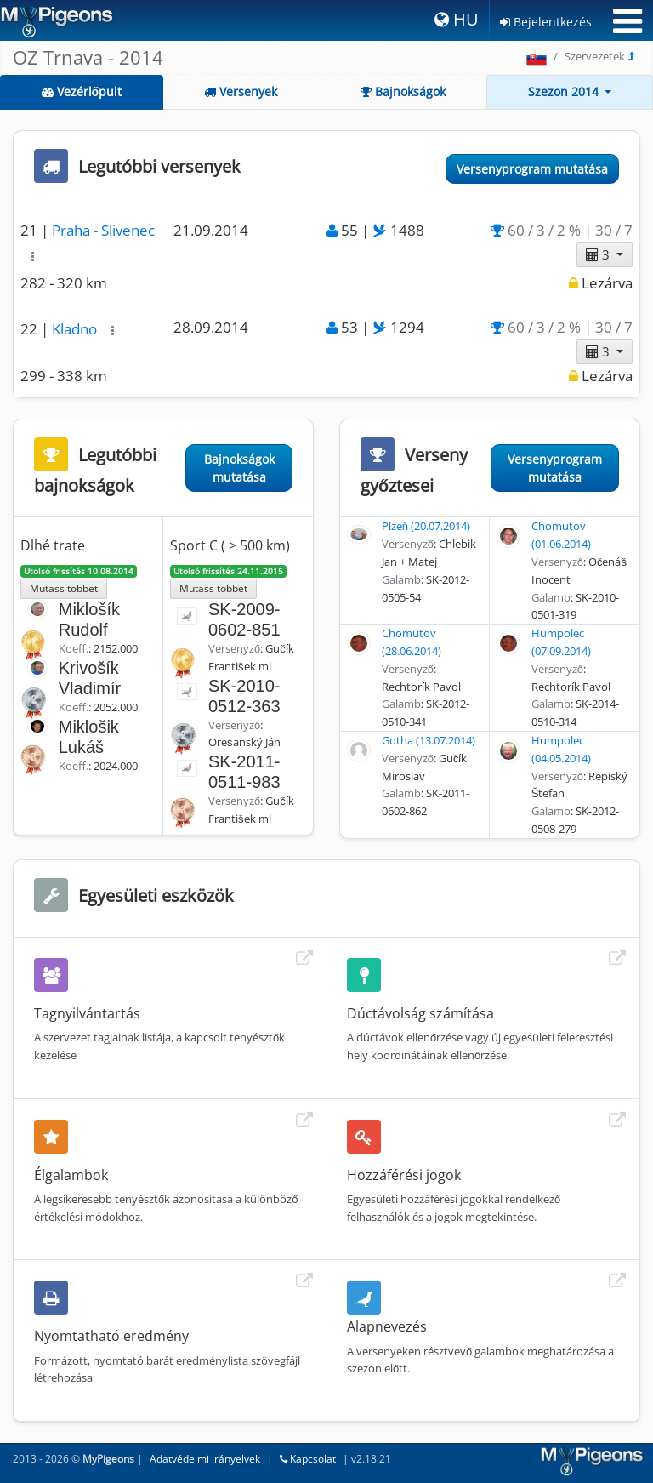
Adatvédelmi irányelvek (205, 1459)
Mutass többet (64, 588)
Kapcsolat (308, 1459)
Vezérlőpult (82, 91)
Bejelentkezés (546, 22)
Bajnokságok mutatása (239, 468)
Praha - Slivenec (103, 230)
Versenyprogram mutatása (532, 169)
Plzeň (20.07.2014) (426, 525)
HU (456, 19)
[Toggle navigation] (627, 21)
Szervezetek (595, 56)
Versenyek (240, 91)
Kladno (76, 329)
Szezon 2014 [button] (565, 91)
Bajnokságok (403, 91)
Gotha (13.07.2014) (428, 740)
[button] (32, 256)
